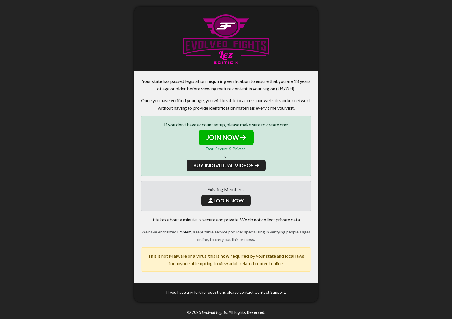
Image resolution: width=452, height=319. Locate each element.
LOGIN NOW (226, 201)
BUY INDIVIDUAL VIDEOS (226, 165)
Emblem (184, 231)
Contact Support (270, 292)
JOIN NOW (226, 137)
